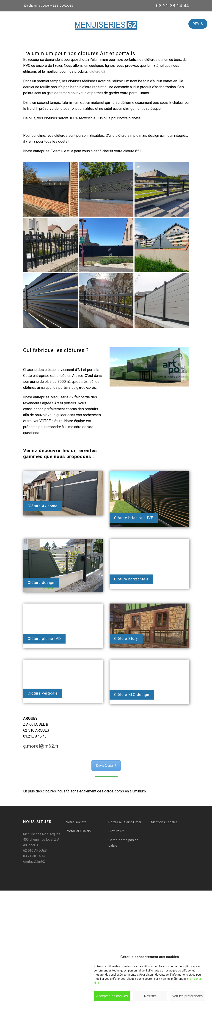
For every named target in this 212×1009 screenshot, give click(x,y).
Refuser (150, 996)
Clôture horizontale (131, 579)
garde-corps (114, 791)
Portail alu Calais (78, 831)
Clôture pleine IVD (44, 638)
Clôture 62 (116, 831)
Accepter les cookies (112, 996)
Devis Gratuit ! (106, 765)
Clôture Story (126, 638)
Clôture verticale (43, 693)
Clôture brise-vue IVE (133, 518)
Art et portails (88, 370)
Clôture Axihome (43, 506)
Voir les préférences (187, 996)
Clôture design (41, 582)
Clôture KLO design (131, 694)
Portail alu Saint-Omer (124, 822)
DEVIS (198, 24)
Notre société (76, 822)
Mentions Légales (164, 822)
